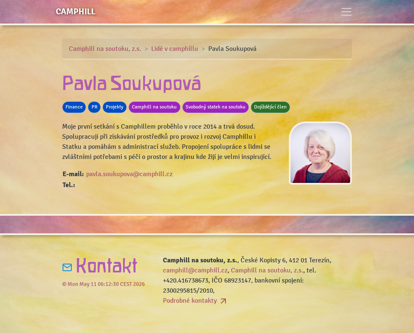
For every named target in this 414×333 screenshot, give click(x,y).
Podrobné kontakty (195, 300)
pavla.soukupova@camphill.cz (129, 174)
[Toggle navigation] (346, 11)
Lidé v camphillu (174, 49)
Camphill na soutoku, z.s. (105, 49)
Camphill (75, 11)
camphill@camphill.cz (195, 270)
